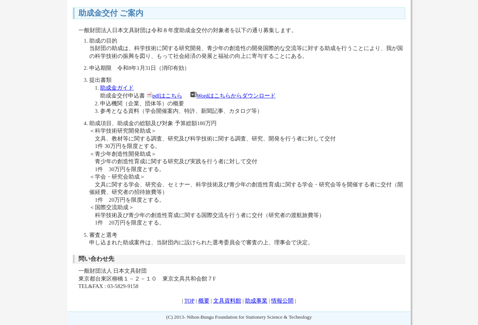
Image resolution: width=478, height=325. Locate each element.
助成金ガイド (117, 88)
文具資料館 (227, 301)
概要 (203, 301)
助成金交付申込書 (122, 96)
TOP (189, 301)
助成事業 (256, 301)
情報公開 (282, 301)
